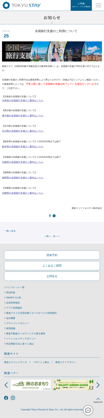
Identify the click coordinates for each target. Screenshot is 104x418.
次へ (56, 236)
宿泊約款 (10, 292)
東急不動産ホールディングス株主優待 (25, 333)
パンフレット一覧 (15, 287)
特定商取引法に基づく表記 (20, 344)
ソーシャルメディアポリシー (21, 339)
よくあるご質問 (52, 265)
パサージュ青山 (41, 362)
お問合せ (52, 276)
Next (98, 385)
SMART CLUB (13, 297)
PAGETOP (98, 402)
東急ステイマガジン (65, 362)
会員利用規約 (13, 303)
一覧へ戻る (10, 231)
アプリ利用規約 (14, 308)
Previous (6, 385)
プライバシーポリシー (17, 323)
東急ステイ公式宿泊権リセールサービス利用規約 (31, 313)
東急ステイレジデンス (15, 362)
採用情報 (10, 328)
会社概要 (10, 318)
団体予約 (52, 255)
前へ (47, 236)
